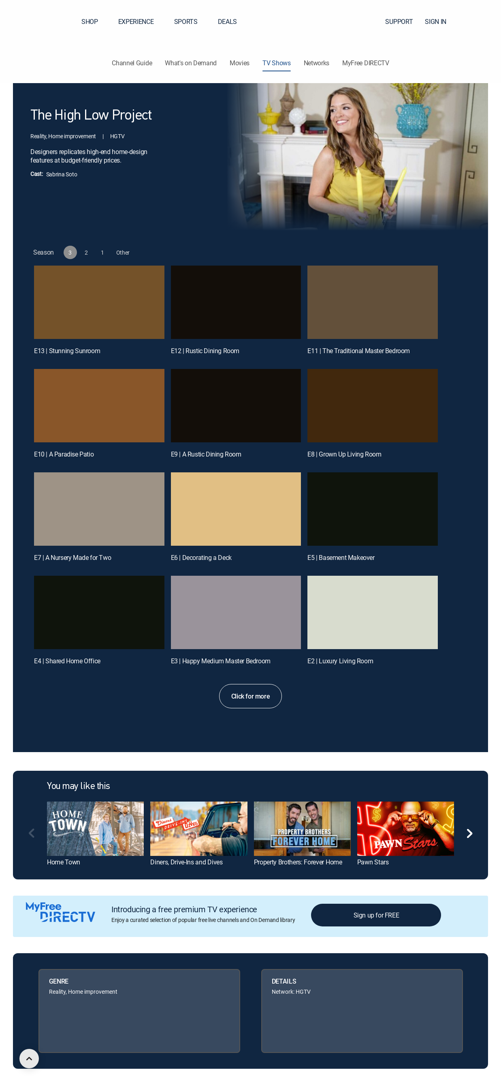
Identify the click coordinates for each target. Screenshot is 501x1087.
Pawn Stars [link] (373, 862)
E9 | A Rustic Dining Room (206, 454)
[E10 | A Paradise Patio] (99, 405)
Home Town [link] (63, 862)
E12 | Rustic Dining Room (205, 350)
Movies (239, 62)
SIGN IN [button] (440, 21)
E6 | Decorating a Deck (201, 557)
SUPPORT (399, 21)
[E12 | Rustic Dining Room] (236, 302)
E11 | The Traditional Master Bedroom (358, 350)
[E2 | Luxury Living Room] (372, 612)
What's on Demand (191, 62)
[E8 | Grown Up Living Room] (372, 405)
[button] (480, 21)
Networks (316, 62)
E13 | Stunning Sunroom (67, 350)
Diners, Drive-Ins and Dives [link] (186, 862)
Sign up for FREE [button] (376, 915)
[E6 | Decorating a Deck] (236, 509)
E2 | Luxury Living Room (340, 660)
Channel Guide (132, 62)
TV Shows (276, 62)
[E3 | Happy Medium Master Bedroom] (236, 612)
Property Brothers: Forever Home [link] (298, 862)
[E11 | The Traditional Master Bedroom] (372, 302)
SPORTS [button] (190, 21)
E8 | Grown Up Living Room (344, 454)
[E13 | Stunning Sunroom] (99, 302)
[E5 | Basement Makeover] (372, 509)
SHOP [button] (94, 21)
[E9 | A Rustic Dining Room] (236, 405)
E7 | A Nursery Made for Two (72, 557)
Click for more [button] (250, 696)
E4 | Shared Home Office (67, 660)
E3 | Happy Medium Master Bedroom (221, 660)
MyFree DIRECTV (365, 62)
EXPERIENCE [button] (141, 21)
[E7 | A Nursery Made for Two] (99, 509)
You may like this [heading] (78, 786)
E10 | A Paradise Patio (64, 454)
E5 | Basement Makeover (340, 557)
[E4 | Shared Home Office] (99, 612)
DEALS (227, 21)
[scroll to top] (29, 1058)
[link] (95, 829)
